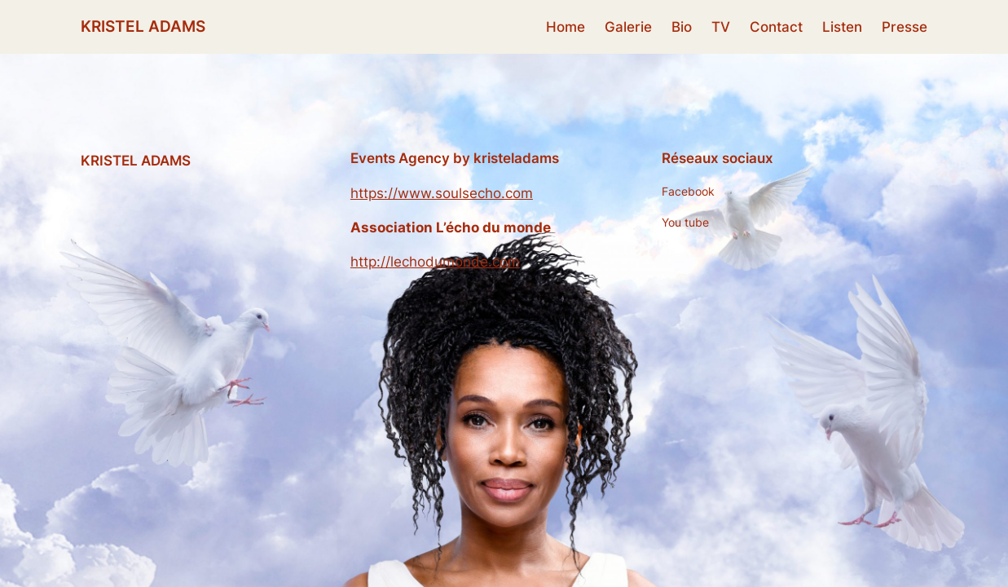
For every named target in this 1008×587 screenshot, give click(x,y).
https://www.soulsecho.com (441, 193)
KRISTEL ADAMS (143, 26)
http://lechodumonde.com (435, 262)
